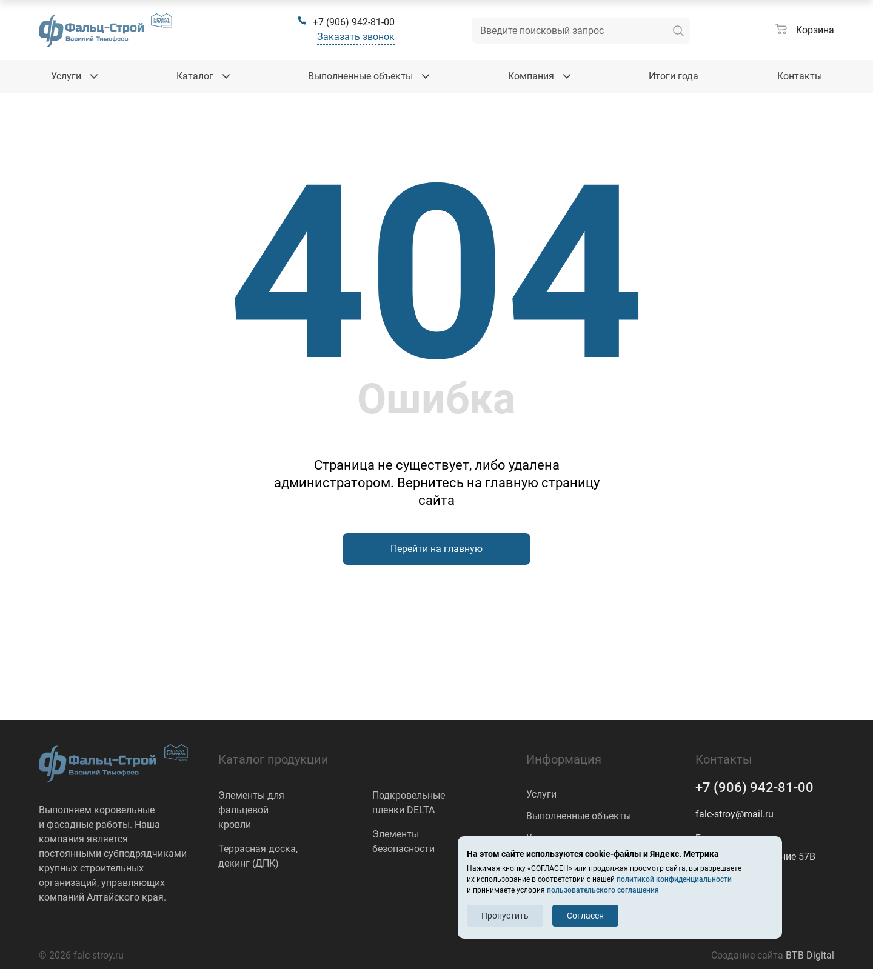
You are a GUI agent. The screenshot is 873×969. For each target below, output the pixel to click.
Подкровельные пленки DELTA (408, 803)
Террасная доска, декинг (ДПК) (258, 856)
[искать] (678, 31)
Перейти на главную (436, 548)
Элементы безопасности (403, 841)
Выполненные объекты (578, 816)
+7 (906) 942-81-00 (754, 787)
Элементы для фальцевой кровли (251, 810)
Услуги (541, 794)
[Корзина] (804, 30)
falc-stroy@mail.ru (734, 814)
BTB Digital (810, 955)
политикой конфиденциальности (674, 879)
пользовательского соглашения (603, 890)
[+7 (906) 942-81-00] (346, 22)
